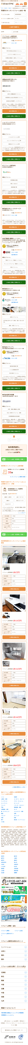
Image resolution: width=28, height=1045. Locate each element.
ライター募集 (14, 1025)
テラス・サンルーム (18, 801)
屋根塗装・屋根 (17, 807)
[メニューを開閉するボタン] (25, 3)
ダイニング (16, 815)
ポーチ (15, 809)
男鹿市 (10, 8)
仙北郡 (2, 872)
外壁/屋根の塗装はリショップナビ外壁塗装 (12, 1013)
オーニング (16, 803)
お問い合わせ (7, 1021)
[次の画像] (24, 555)
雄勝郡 (15, 872)
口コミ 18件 (14, 215)
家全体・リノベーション (19, 819)
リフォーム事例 (5, 930)
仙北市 (15, 866)
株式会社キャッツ (7, 288)
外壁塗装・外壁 (4, 809)
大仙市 (2, 864)
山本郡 (2, 870)
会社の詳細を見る (14, 68)
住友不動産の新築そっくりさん (11, 238)
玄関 (15, 813)
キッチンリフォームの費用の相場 (17, 476)
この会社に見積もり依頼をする (14, 73)
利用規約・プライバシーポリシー (8, 1023)
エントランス (4, 803)
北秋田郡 (16, 868)
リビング (3, 815)
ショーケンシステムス (8, 122)
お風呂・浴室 (4, 799)
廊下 (2, 819)
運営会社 (22, 1021)
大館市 (15, 858)
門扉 (2, 807)
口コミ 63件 (14, 300)
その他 (2, 821)
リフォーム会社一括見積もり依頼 (14, 459)
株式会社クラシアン (8, 347)
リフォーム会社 (19, 930)
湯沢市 (2, 860)
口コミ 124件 (15, 252)
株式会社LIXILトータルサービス (11, 208)
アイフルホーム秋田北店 (9, 36)
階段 (2, 813)
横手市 (2, 858)
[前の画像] (4, 555)
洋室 (2, 817)
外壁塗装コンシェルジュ (7, 1015)
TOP (2, 8)
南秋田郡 (16, 870)
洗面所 (15, 797)
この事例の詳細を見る (14, 589)
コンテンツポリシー (22, 1023)
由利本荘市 (3, 862)
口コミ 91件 (14, 358)
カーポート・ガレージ (19, 799)
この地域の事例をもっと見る (18, 787)
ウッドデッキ (4, 801)
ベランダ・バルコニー (19, 805)
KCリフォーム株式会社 (9, 165)
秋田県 (5, 8)
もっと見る (22, 513)
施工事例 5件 (14, 254)
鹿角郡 (2, 868)
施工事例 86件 (15, 302)
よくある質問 (15, 1021)
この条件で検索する (14, 27)
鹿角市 (15, 860)
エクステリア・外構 (18, 811)
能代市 (15, 856)
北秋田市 (16, 864)
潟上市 (15, 862)
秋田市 (2, 856)
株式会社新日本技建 (8, 394)
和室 (15, 817)
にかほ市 (3, 866)
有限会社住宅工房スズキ (9, 79)
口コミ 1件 (14, 43)
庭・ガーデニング (5, 811)
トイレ (2, 797)
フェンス (3, 805)
